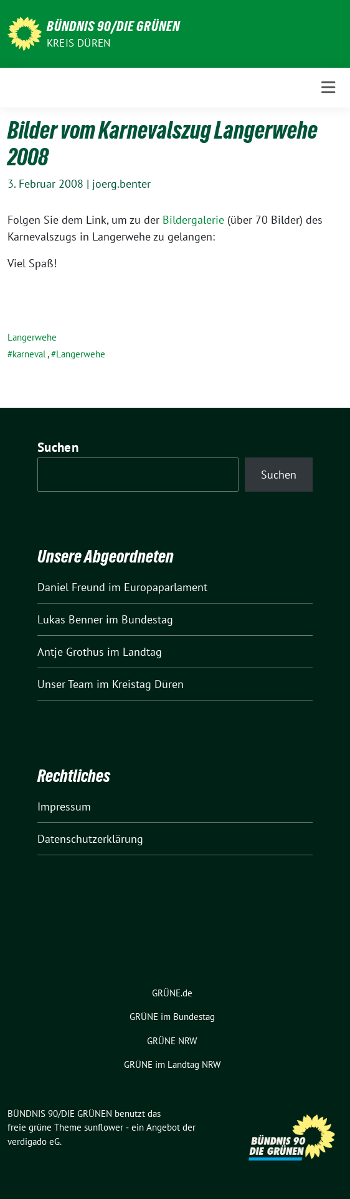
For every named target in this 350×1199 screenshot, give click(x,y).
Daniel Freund (71, 587)
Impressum (64, 806)
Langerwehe (32, 337)
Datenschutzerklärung (90, 839)
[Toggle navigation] (328, 87)
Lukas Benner (70, 619)
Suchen (57, 447)
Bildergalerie (193, 220)
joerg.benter (121, 184)
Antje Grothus (70, 652)
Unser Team (65, 684)
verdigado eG (33, 1141)
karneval (28, 354)
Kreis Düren (78, 43)
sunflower (103, 1127)
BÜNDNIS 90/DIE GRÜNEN (113, 26)
